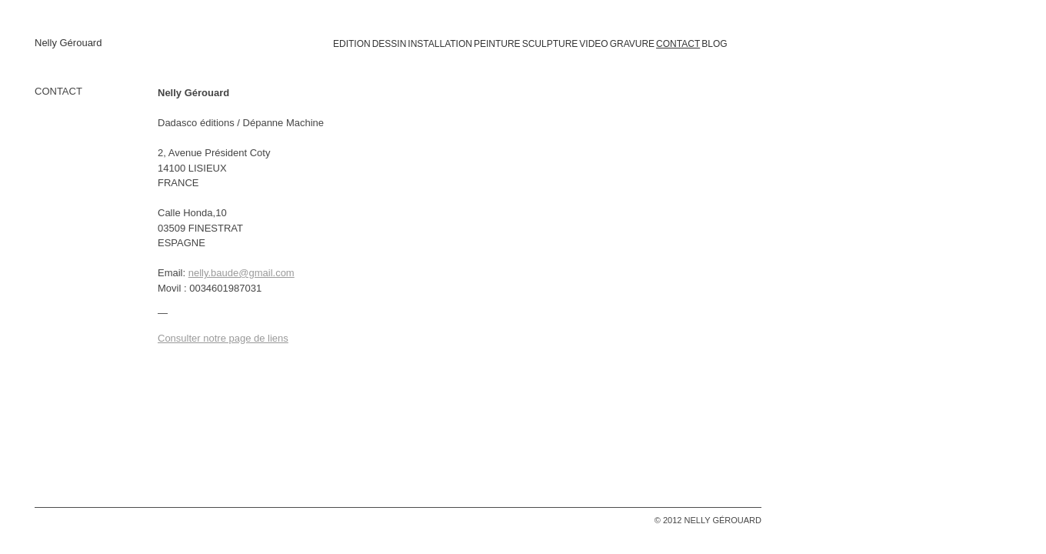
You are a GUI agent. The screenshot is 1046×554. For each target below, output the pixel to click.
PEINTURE (497, 43)
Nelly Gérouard (68, 43)
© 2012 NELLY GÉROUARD (708, 520)
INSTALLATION (440, 43)
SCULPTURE (550, 43)
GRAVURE (632, 43)
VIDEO (593, 43)
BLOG (714, 43)
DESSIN (389, 43)
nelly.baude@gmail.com (241, 273)
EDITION (352, 43)
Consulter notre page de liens (223, 338)
